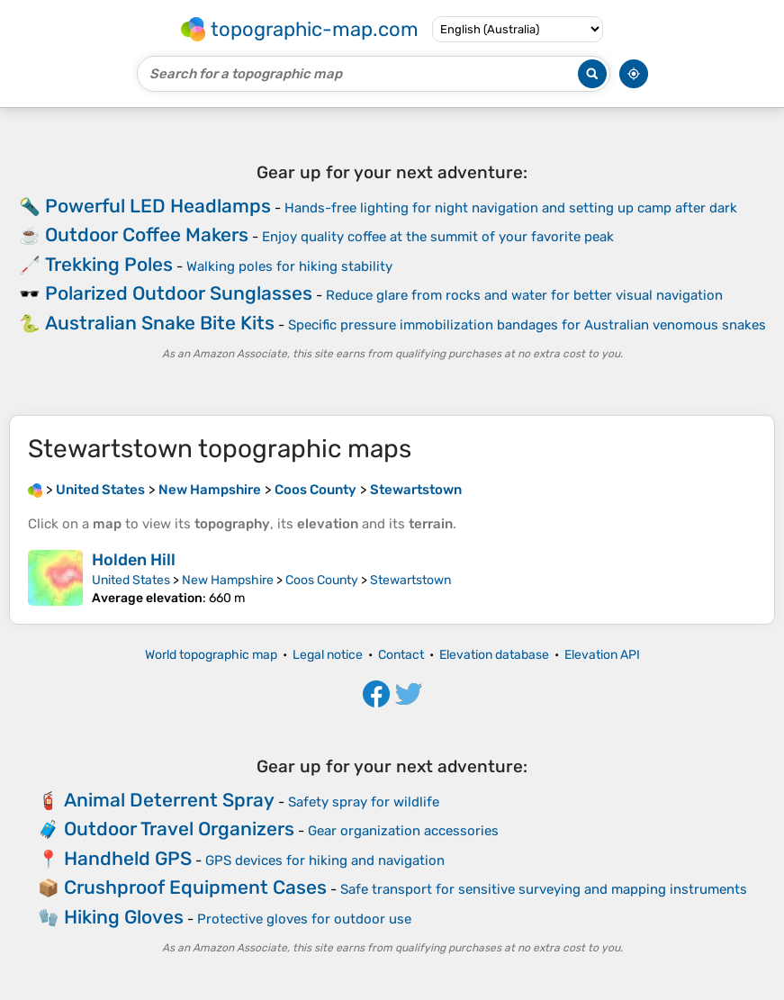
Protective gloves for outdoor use (304, 919)
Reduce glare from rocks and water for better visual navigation (524, 295)
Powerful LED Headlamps (158, 205)
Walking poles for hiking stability (289, 266)
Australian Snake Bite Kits (160, 322)
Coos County (321, 580)
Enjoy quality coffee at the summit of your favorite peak (438, 237)
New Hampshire (228, 580)
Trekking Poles (109, 264)
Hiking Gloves (124, 916)
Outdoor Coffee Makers (146, 234)
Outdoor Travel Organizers (179, 828)
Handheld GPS (128, 858)
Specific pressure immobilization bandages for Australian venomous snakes (527, 325)
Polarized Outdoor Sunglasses (178, 293)
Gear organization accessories (403, 831)
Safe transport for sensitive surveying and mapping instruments (543, 889)
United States (131, 580)
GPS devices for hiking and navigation (325, 860)
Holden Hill (134, 560)
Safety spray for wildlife (363, 802)
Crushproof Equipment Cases (195, 887)
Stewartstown (410, 580)
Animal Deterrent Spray (169, 799)
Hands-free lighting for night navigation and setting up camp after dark (510, 208)
